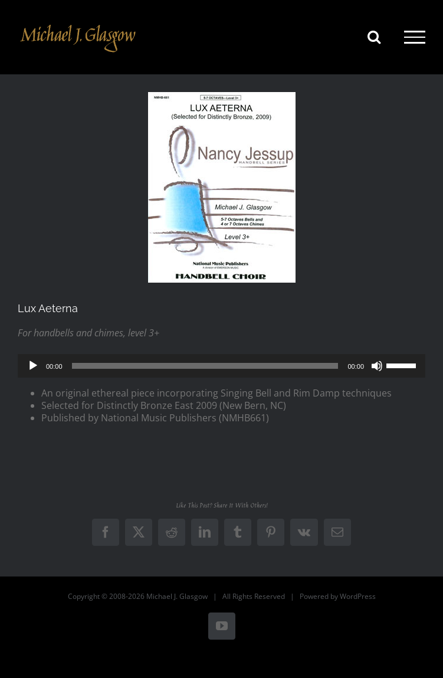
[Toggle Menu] (414, 37)
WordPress (358, 596)
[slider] (205, 366)
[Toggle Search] (373, 37)
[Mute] (377, 366)
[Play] (33, 366)
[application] (221, 366)
